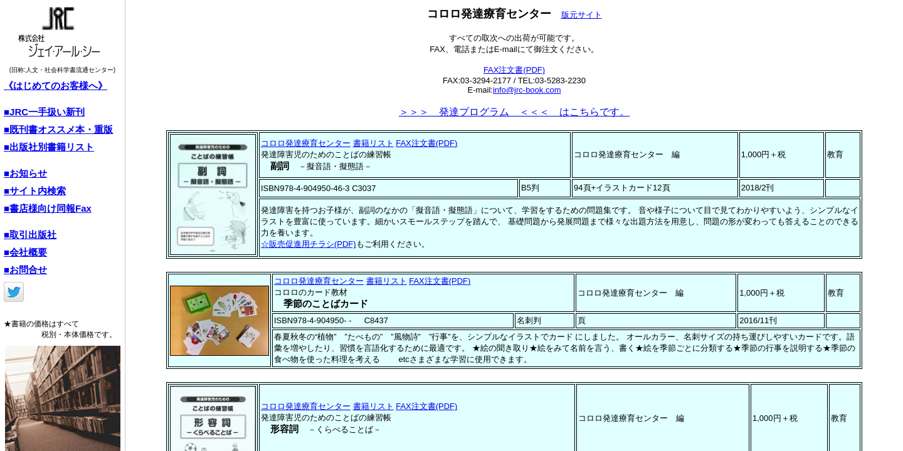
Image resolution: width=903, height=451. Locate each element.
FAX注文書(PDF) (514, 70)
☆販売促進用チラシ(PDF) (308, 244)
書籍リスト (373, 143)
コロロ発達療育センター (306, 143)
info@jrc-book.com (527, 90)
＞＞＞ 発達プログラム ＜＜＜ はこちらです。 (514, 111)
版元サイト (581, 14)
